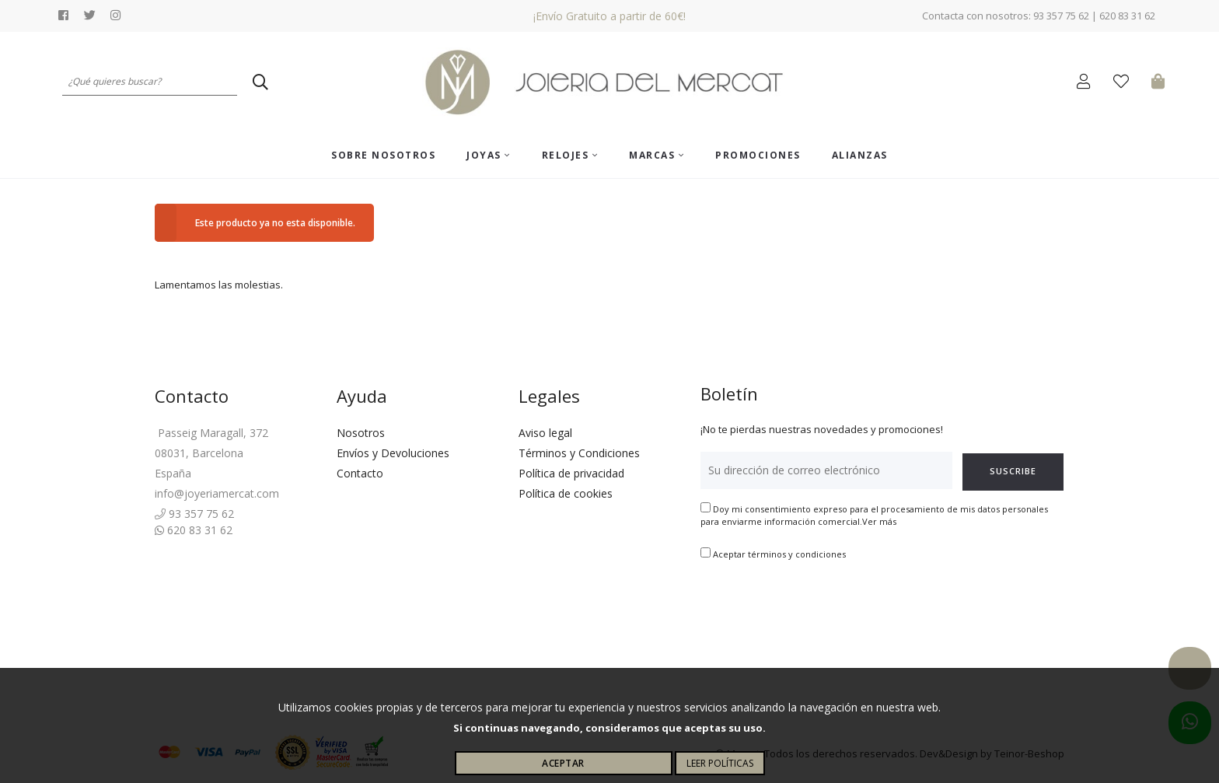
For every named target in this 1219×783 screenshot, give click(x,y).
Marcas (656, 155)
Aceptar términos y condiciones (779, 554)
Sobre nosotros (383, 155)
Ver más (879, 521)
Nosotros (361, 432)
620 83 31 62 (193, 530)
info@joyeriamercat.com (217, 493)
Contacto (360, 473)
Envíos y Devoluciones (393, 453)
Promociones (758, 155)
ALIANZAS (860, 155)
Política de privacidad (571, 473)
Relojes (570, 155)
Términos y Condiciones (579, 453)
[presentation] (818, 609)
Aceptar (563, 763)
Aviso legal (545, 432)
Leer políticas (719, 763)
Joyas (488, 155)
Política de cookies (566, 493)
